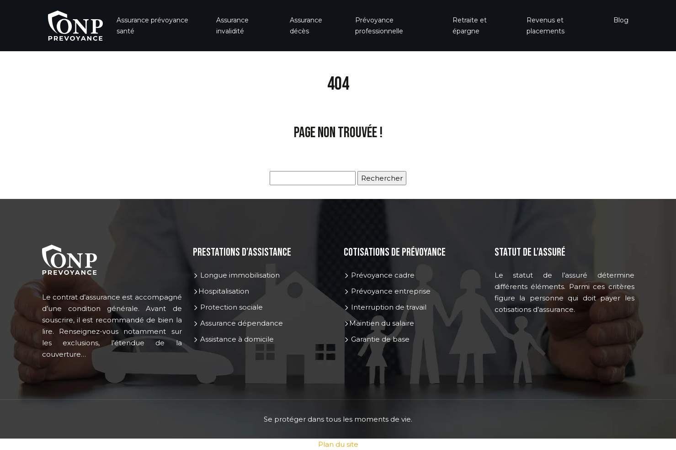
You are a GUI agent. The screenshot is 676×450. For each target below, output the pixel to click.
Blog (620, 20)
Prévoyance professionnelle (379, 25)
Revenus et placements (545, 25)
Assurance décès (306, 25)
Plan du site (338, 444)
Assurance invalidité (232, 25)
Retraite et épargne (469, 25)
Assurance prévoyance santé (152, 25)
